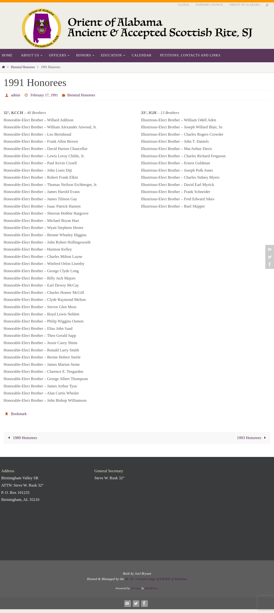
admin (15, 95)
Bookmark (19, 414)
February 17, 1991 (44, 95)
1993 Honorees (252, 438)
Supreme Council (209, 4)
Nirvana (136, 588)
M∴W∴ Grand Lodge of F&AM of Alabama (156, 579)
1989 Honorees (21, 438)
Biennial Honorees (23, 67)
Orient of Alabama (244, 4)
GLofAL (184, 4)
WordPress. (151, 588)
